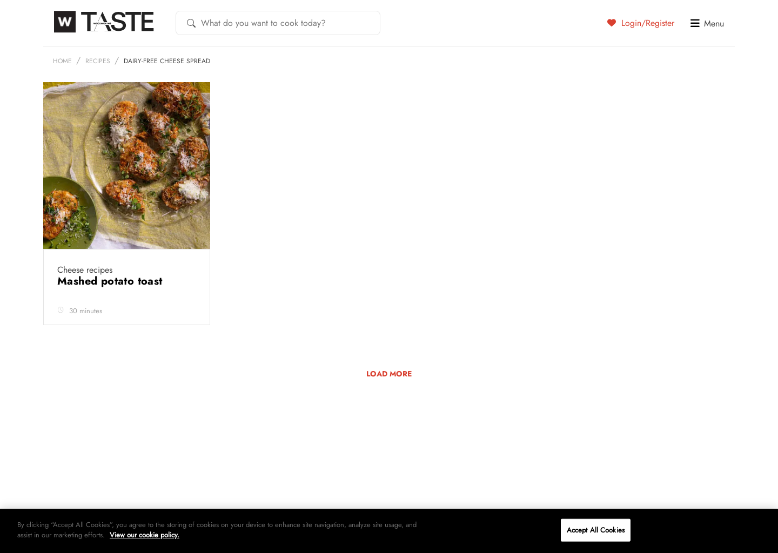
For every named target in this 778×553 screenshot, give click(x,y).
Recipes (97, 61)
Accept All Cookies (596, 530)
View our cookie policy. (144, 535)
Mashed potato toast (111, 281)
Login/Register (640, 22)
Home (62, 61)
